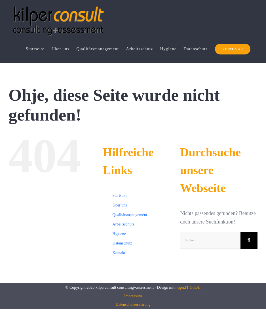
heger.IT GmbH (188, 287)
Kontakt (119, 253)
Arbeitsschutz (123, 224)
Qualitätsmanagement (130, 215)
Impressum (133, 296)
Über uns (120, 205)
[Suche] (248, 240)
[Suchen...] (210, 240)
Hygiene (119, 234)
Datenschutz (122, 243)
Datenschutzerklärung (133, 304)
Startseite (120, 196)
